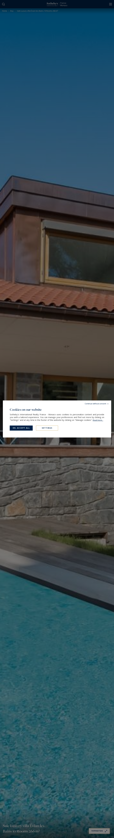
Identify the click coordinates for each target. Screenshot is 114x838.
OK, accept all (21, 428)
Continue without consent (95, 403)
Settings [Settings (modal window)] (47, 428)
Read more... (98, 420)
